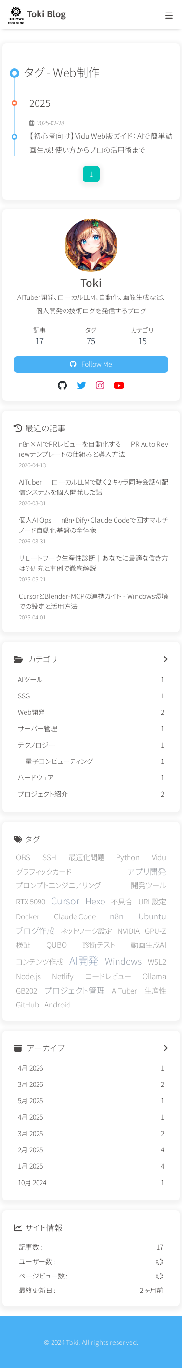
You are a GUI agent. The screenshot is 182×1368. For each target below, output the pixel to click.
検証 (23, 944)
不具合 (121, 901)
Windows (123, 961)
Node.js (28, 975)
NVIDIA (128, 930)
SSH (49, 857)
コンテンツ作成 (39, 961)
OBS (23, 857)
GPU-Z (155, 930)
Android (57, 1004)
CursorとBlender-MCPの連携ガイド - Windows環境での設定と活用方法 (93, 601)
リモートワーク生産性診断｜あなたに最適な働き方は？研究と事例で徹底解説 (93, 563)
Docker (27, 916)
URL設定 (152, 901)
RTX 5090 (30, 901)
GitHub (27, 1004)
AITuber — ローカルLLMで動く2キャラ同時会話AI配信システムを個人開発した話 (93, 487)
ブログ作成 (35, 930)
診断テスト (98, 944)
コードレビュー (108, 975)
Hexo (95, 900)
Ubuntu (152, 916)
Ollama (154, 975)
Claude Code (75, 916)
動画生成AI (148, 944)
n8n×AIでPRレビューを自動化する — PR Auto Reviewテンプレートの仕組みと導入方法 (93, 449)
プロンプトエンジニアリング (58, 884)
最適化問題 (86, 857)
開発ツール (148, 884)
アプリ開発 (147, 871)
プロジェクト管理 (74, 990)
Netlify (63, 975)
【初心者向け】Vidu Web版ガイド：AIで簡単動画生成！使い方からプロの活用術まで (101, 142)
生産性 (155, 990)
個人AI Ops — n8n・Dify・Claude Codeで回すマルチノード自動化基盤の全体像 (93, 525)
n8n (117, 916)
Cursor (65, 900)
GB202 (26, 990)
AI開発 (83, 960)
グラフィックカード (44, 871)
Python (128, 857)
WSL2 (157, 961)
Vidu (159, 857)
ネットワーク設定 (86, 930)
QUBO (56, 944)
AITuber (124, 990)
